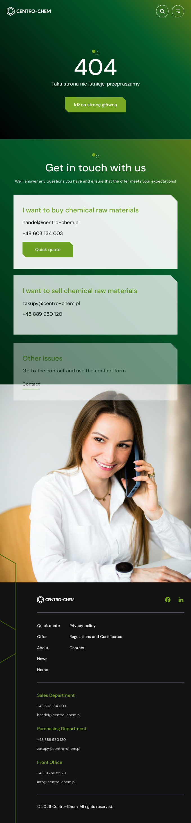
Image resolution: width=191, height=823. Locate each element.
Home (42, 669)
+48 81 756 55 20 (51, 773)
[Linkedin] (181, 599)
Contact (77, 647)
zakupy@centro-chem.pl (51, 306)
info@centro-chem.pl (56, 782)
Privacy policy (82, 625)
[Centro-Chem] (29, 11)
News (42, 658)
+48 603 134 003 (43, 235)
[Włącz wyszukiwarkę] (162, 11)
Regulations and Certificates (95, 636)
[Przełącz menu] (178, 11)
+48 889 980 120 (42, 317)
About (42, 647)
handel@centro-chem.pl (51, 224)
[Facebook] (168, 599)
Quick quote (48, 625)
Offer (42, 636)
